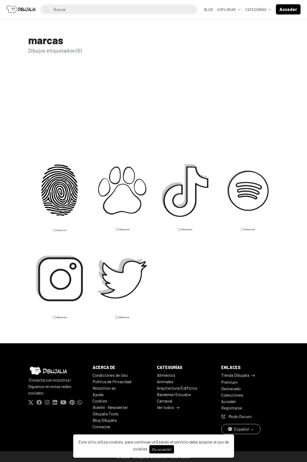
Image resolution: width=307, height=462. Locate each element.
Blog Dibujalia (105, 420)
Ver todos (165, 407)
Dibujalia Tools (106, 413)
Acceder (228, 401)
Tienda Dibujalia (235, 375)
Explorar (226, 9)
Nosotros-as (104, 387)
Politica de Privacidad (112, 381)
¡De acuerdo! (162, 449)
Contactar (101, 426)
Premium (229, 382)
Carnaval (164, 400)
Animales (165, 381)
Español (239, 428)
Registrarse (231, 407)
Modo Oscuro (236, 416)
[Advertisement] (153, 109)
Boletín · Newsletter (110, 407)
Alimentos (166, 375)
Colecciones (232, 394)
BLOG (208, 9)
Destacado (231, 388)
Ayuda (98, 394)
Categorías (256, 9)
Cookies (100, 400)
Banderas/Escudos (174, 394)
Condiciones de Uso (110, 375)
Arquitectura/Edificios (177, 387)
